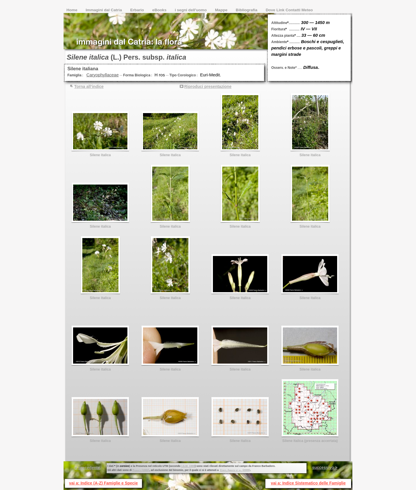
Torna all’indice (89, 86)
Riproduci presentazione (207, 86)
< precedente (87, 467)
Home (72, 10)
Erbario (137, 10)
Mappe (222, 10)
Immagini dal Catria (104, 10)
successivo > (324, 467)
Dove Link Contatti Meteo (289, 10)
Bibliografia (247, 10)
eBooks (160, 10)
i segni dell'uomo (191, 10)
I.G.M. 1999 (188, 466)
